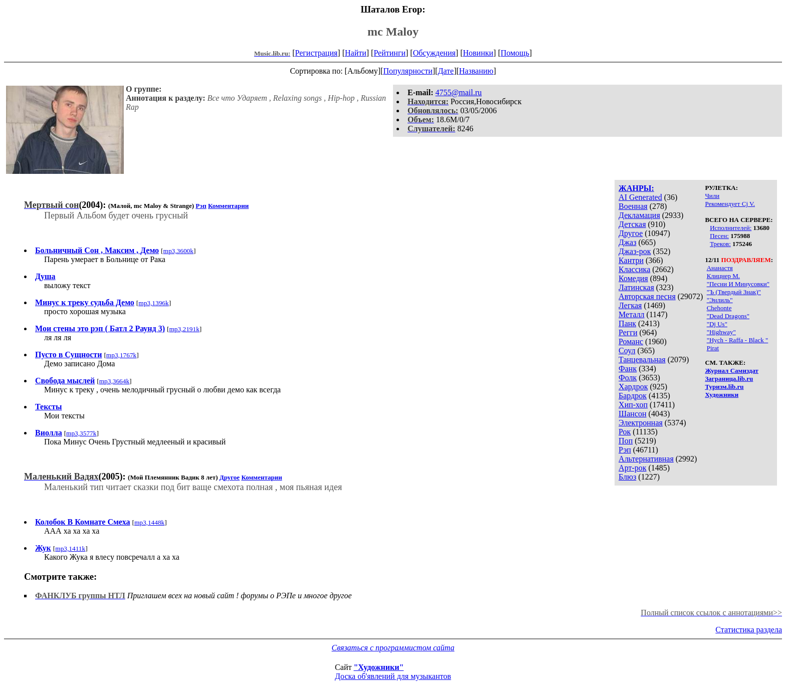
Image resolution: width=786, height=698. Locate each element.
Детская (632, 224)
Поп (626, 440)
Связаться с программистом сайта (393, 647)
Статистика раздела (748, 629)
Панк (627, 323)
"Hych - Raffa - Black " (737, 340)
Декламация (639, 215)
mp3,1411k (70, 548)
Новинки (478, 53)
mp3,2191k (184, 329)
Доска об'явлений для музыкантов (393, 676)
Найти (355, 53)
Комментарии (228, 205)
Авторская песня (647, 296)
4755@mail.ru (459, 92)
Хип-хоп (633, 404)
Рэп (625, 449)
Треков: (720, 244)
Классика (634, 269)
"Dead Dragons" (728, 316)
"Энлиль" (720, 300)
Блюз (627, 477)
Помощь (515, 53)
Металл (632, 314)
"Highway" (721, 332)
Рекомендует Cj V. (730, 203)
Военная (633, 206)
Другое (631, 233)
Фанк (628, 368)
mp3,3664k (114, 381)
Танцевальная (642, 359)
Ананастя (720, 268)
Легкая (630, 305)
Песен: (719, 236)
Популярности (407, 71)
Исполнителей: (730, 227)
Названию (476, 71)
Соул (627, 350)
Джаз (627, 242)
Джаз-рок (635, 251)
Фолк (628, 377)
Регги (628, 332)
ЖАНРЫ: (636, 188)
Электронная (641, 422)
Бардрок (633, 395)
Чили (712, 195)
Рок (625, 431)
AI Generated (640, 197)
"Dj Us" (717, 324)
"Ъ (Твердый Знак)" (734, 292)
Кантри (631, 260)
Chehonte (719, 308)
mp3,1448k (149, 522)
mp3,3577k (81, 433)
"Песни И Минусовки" (738, 284)
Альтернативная (646, 458)
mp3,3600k (178, 251)
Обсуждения (434, 53)
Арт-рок (632, 467)
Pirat (713, 348)
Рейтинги (389, 53)
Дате (446, 71)
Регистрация (316, 53)
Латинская (636, 287)
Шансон (632, 413)
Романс (631, 341)
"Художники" (378, 667)
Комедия (633, 278)
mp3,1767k (121, 355)
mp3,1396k (153, 303)
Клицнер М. (723, 276)
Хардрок (633, 386)
